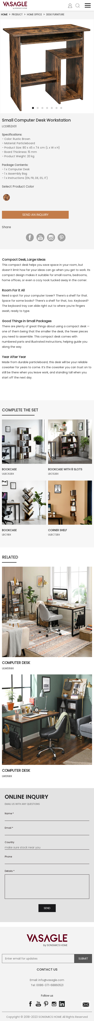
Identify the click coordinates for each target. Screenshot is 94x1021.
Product (17, 14)
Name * (9, 813)
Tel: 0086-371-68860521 (47, 984)
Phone (8, 856)
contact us (47, 968)
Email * (9, 827)
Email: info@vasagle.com (47, 979)
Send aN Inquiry (35, 214)
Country (9, 842)
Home (4, 14)
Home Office (34, 14)
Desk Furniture (55, 14)
